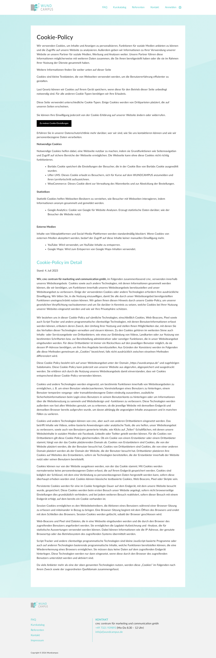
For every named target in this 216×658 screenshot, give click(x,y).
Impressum (37, 640)
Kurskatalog (119, 7)
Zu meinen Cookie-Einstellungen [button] (54, 123)
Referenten (138, 7)
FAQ (104, 7)
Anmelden (173, 7)
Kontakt (154, 7)
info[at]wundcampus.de (109, 632)
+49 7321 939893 (105, 628)
